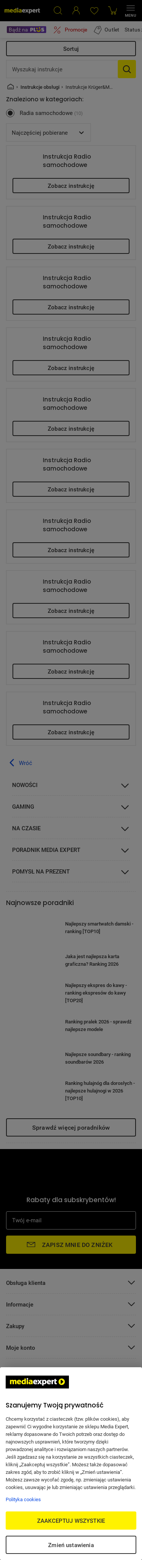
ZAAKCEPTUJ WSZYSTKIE (71, 1520)
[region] (71, 1463)
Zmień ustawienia (71, 1545)
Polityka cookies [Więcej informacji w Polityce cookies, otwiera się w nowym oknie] (23, 1499)
